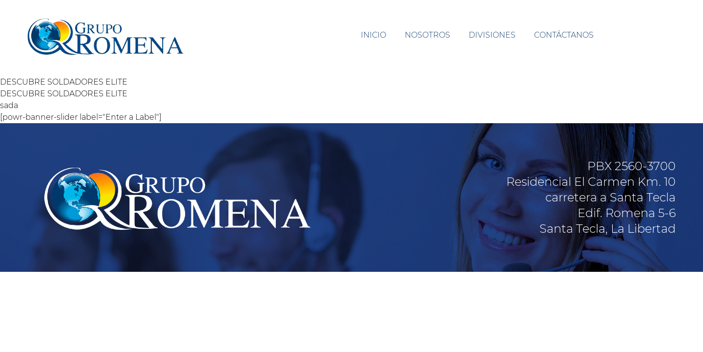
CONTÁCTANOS (564, 35)
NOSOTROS (427, 35)
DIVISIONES (492, 35)
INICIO (373, 35)
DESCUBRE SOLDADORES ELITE (63, 82)
